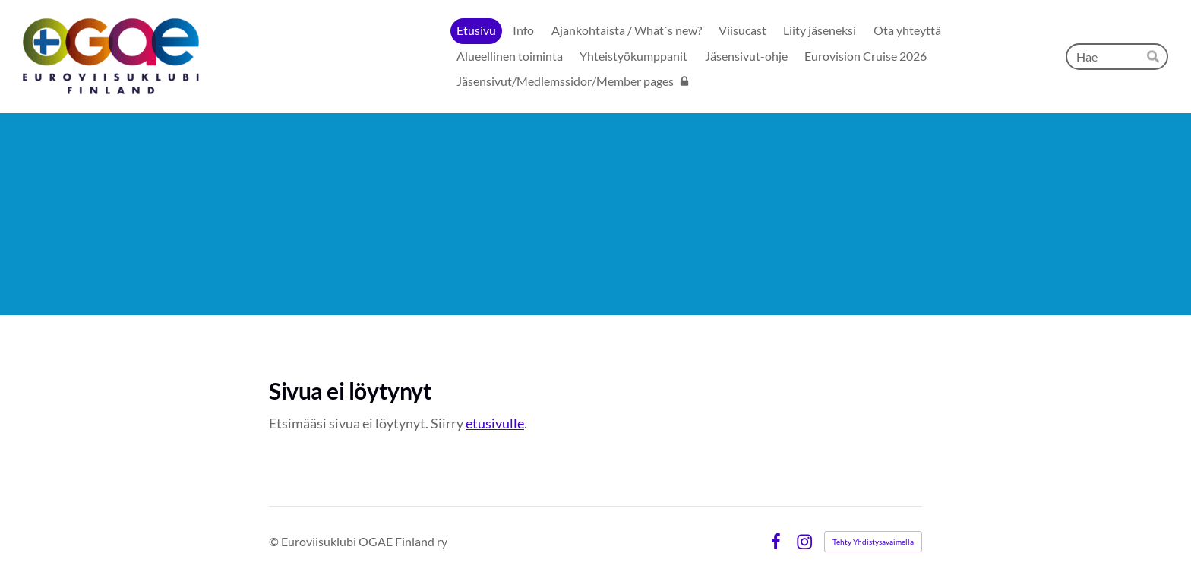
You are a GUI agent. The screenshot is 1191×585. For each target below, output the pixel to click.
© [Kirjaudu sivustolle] (275, 541)
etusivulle (495, 423)
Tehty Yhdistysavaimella (873, 541)
